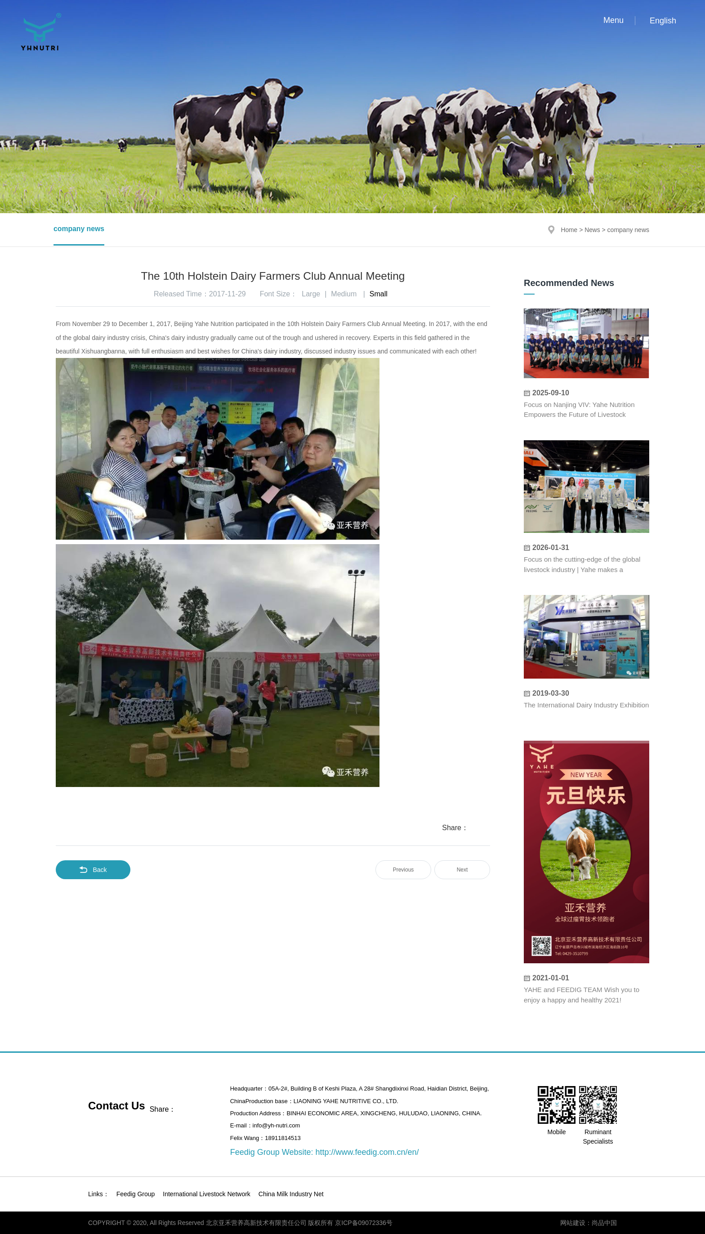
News (592, 229)
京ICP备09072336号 (366, 1222)
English (663, 20)
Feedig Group (135, 1194)
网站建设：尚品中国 (588, 1222)
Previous (403, 870)
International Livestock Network (206, 1194)
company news (79, 229)
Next (462, 870)
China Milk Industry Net (291, 1194)
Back (93, 870)
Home (568, 229)
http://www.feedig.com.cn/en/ (367, 1152)
